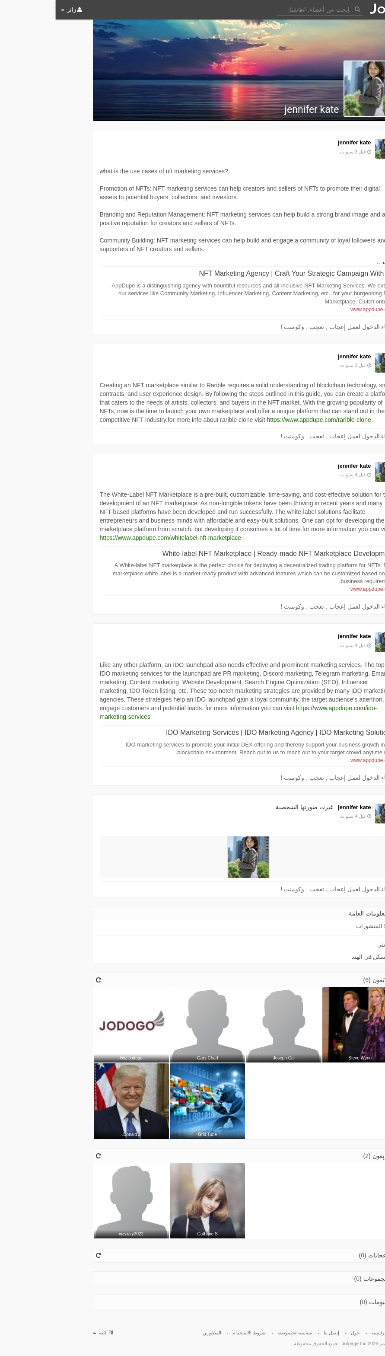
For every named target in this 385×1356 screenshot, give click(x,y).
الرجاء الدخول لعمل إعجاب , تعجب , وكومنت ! (283, 326)
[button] (264, 9)
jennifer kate (256, 109)
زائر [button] (15, 9)
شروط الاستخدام (193, 1332)
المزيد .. (331, 261)
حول (299, 1332)
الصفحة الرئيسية (331, 1332)
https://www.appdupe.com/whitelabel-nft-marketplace (115, 537)
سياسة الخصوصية (239, 1332)
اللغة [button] (47, 1332)
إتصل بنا (275, 1332)
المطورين (156, 1332)
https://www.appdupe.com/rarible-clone (263, 419)
